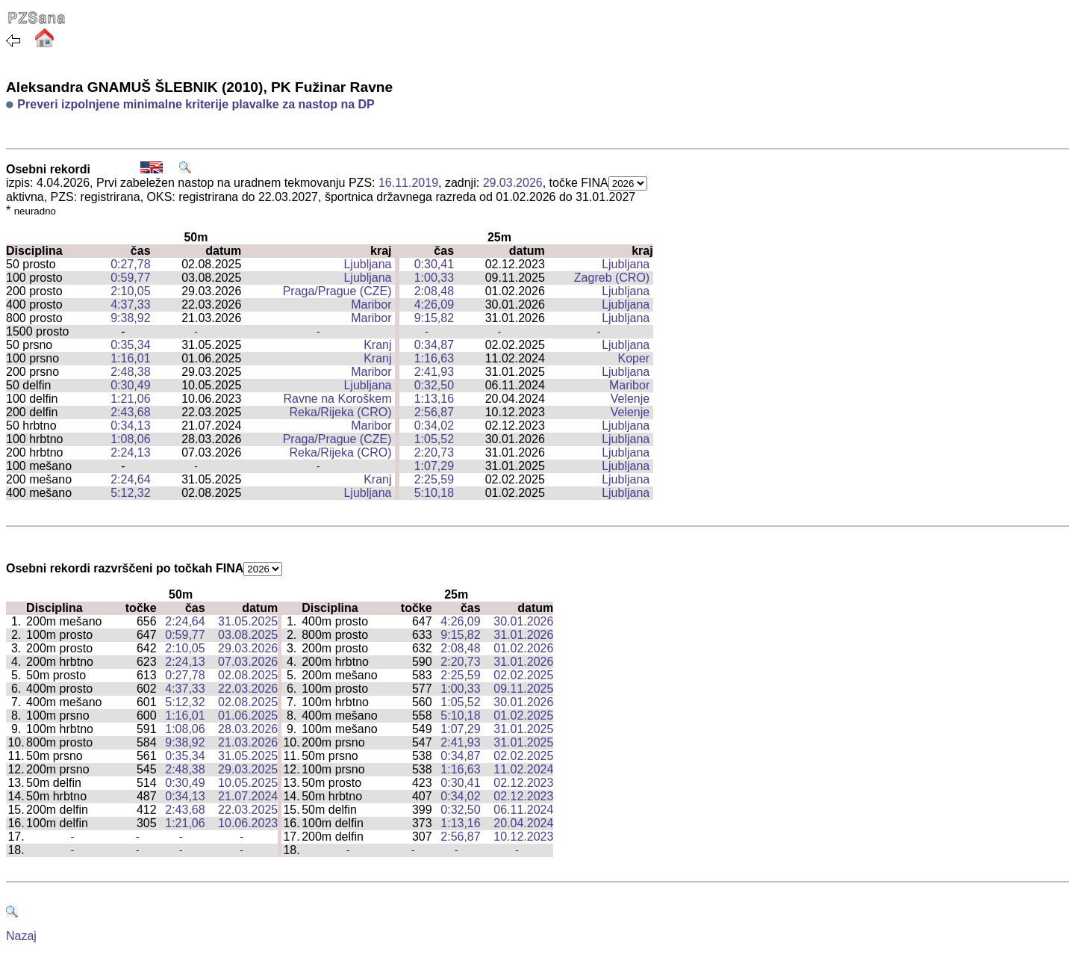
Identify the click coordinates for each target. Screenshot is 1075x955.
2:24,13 (130, 452)
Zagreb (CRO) (611, 277)
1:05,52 (434, 439)
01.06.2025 (248, 715)
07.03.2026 (248, 661)
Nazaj (21, 936)
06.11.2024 (523, 809)
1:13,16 (434, 398)
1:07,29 (434, 466)
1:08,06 (130, 439)
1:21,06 (130, 398)
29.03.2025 (248, 769)
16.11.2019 (408, 182)
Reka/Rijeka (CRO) (341, 412)
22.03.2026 (248, 688)
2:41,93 (434, 371)
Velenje (630, 398)
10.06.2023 (248, 823)
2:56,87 (434, 412)
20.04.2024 (523, 823)
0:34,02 (434, 425)
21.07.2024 (248, 796)
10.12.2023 (523, 836)
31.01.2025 (523, 729)
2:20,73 (434, 452)
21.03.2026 (248, 742)
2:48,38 (130, 371)
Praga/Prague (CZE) (337, 291)
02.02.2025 (523, 675)
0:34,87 (434, 345)
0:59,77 (130, 277)
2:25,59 (434, 479)
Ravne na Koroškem (338, 398)
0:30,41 (434, 264)
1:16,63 (434, 358)
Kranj (377, 345)
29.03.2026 (513, 182)
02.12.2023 (523, 782)
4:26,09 (434, 304)
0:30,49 (130, 385)
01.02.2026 (523, 648)
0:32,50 (434, 385)
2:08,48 (434, 291)
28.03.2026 (248, 729)
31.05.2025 (248, 621)
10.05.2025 (248, 782)
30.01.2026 (523, 621)
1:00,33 (434, 277)
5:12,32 (130, 492)
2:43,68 (130, 412)
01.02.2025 (523, 715)
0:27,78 (130, 264)
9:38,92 (130, 318)
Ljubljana (367, 264)
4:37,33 (130, 304)
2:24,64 (130, 479)
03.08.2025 (248, 634)
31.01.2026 (523, 634)
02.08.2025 (248, 675)
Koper (634, 358)
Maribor (371, 304)
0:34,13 (130, 425)
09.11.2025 (523, 688)
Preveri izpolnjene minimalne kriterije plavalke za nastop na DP (195, 104)
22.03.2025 (248, 809)
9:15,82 (434, 318)
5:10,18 (434, 492)
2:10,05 (130, 291)
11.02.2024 (523, 769)
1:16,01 (130, 358)
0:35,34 (130, 345)
